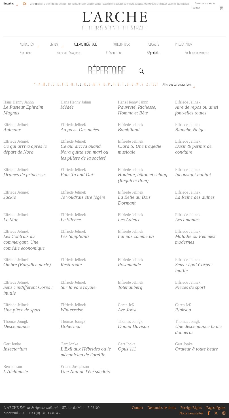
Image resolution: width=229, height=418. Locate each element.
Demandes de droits (162, 408)
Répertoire (153, 53)
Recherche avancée (197, 53)
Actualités (27, 44)
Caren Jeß (126, 305)
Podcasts (153, 44)
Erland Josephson (75, 366)
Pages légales (215, 408)
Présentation (114, 53)
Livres (54, 44)
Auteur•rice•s (122, 44)
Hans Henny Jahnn (18, 102)
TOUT (154, 84)
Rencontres (9, 3)
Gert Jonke (12, 344)
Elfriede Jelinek (187, 102)
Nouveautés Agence (69, 53)
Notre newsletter (191, 413)
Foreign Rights (191, 408)
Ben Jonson (12, 366)
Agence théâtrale (85, 44)
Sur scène (26, 53)
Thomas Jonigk (15, 321)
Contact (137, 408)
